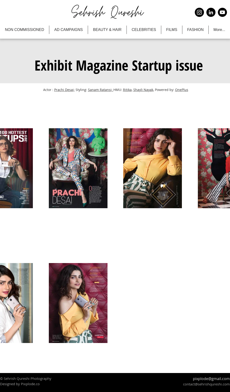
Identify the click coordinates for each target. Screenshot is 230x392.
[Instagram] (199, 12)
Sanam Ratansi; (100, 89)
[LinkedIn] (210, 12)
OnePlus (181, 89)
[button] (118, 65)
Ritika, (127, 89)
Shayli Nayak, (143, 89)
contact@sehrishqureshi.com (206, 384)
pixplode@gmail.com (211, 378)
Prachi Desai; (64, 89)
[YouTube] (222, 12)
